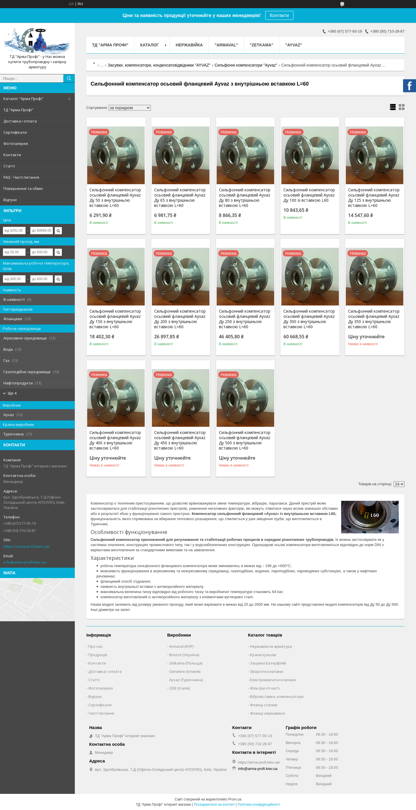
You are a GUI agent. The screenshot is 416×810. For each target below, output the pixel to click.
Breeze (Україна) (184, 654)
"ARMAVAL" (226, 45)
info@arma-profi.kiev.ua (24, 562)
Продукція (97, 654)
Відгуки (10, 199)
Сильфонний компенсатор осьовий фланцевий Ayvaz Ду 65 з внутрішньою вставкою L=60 (180, 197)
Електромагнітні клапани (273, 679)
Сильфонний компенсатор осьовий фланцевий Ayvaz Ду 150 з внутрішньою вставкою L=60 (115, 319)
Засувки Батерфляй (268, 663)
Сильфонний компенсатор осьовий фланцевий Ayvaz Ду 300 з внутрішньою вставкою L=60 (309, 319)
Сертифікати (15, 132)
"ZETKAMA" (261, 45)
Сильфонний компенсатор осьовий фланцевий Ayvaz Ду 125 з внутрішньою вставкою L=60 (374, 197)
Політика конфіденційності (259, 805)
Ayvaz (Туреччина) (186, 679)
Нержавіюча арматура (271, 646)
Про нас (95, 646)
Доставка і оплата (20, 121)
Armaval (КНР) (181, 646)
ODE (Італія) (179, 688)
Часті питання (101, 713)
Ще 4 (12, 393)
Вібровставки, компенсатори (277, 696)
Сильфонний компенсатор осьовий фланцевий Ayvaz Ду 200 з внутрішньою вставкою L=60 (180, 319)
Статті (9, 166)
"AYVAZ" (293, 45)
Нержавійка (189, 45)
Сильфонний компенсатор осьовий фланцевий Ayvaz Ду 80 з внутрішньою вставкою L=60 (244, 197)
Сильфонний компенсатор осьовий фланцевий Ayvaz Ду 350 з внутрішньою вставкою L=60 (374, 319)
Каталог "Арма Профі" (23, 98)
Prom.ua (234, 799)
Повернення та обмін (23, 188)
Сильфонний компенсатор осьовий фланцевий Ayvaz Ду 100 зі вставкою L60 (309, 195)
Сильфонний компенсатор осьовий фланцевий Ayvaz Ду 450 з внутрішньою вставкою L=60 (180, 440)
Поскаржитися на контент (214, 805)
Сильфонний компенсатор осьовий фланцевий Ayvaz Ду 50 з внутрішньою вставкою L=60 (115, 197)
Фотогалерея (15, 143)
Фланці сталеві (263, 704)
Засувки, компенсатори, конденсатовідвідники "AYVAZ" (159, 65)
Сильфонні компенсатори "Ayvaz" (246, 65)
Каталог (149, 45)
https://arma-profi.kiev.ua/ (26, 546)
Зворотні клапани (266, 671)
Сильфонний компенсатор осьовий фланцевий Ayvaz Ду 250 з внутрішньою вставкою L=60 (244, 319)
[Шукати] (69, 78)
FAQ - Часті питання (21, 177)
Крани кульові (263, 654)
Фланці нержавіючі (267, 713)
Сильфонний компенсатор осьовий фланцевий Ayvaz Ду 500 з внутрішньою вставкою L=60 (244, 440)
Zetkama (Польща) (185, 663)
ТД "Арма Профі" (18, 109)
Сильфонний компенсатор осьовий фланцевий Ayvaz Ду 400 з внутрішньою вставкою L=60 (115, 440)
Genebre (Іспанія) (184, 671)
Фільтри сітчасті (265, 688)
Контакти (279, 15)
